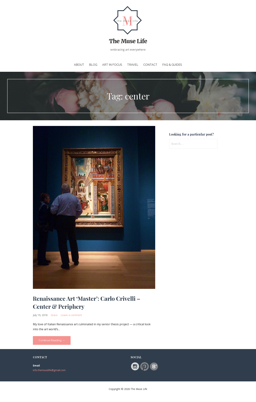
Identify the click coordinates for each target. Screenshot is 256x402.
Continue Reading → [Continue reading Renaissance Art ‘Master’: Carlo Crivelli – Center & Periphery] (52, 340)
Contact (150, 64)
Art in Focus (112, 64)
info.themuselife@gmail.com (49, 370)
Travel (132, 64)
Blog (93, 64)
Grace (54, 315)
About (79, 64)
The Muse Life (128, 41)
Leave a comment (71, 315)
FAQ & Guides (172, 64)
